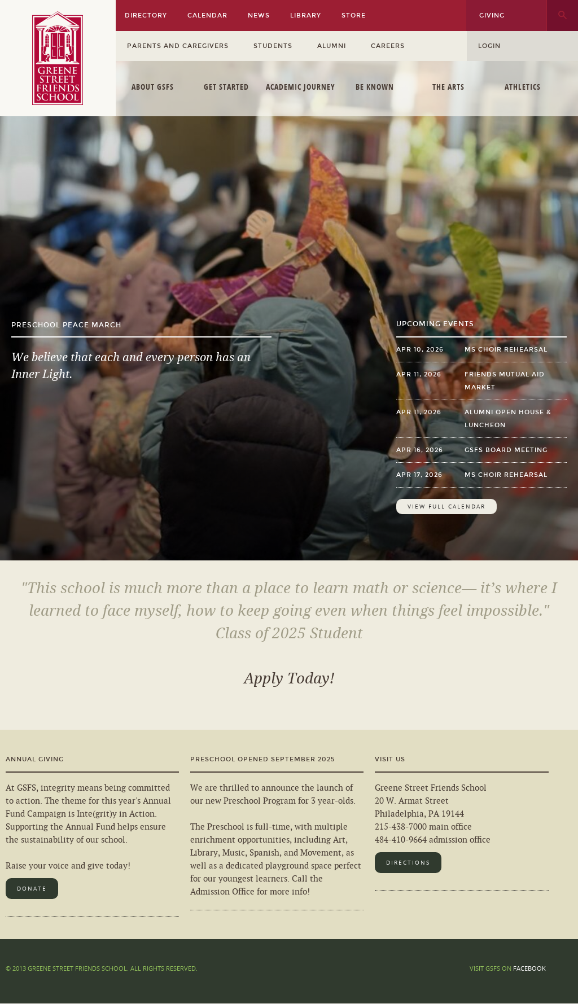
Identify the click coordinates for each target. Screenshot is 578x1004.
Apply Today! (289, 678)
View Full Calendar (446, 506)
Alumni (331, 46)
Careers (388, 46)
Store (353, 15)
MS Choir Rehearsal (506, 349)
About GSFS (153, 86)
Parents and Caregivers (178, 46)
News (259, 15)
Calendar (207, 15)
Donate (32, 888)
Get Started (226, 86)
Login (489, 46)
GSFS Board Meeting (506, 450)
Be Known (375, 86)
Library (305, 15)
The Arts (448, 86)
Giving (492, 15)
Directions (408, 862)
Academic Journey (300, 86)
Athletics (523, 86)
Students (272, 46)
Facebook (529, 968)
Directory (146, 15)
